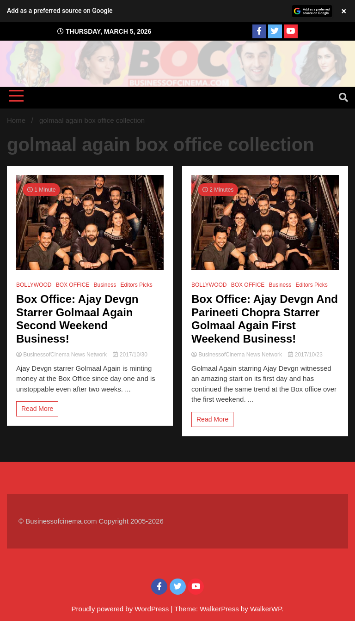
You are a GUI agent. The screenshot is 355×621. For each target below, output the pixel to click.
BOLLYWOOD (33, 285)
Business (105, 285)
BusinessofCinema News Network (62, 354)
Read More (37, 408)
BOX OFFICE (73, 285)
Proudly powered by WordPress (121, 609)
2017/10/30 (130, 354)
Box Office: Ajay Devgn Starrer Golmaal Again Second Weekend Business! (77, 319)
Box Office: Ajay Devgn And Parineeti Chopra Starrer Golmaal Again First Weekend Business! (264, 319)
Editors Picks (136, 285)
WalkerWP (266, 609)
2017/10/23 (305, 354)
